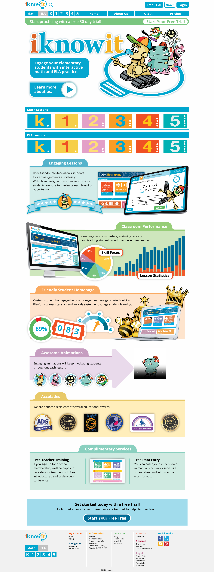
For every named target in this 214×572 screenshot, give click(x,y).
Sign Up (71, 539)
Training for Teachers (140, 545)
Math (31, 13)
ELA (43, 13)
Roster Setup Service (144, 548)
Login (183, 5)
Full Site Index (74, 548)
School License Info (96, 541)
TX (105, 548)
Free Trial (154, 5)
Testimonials (119, 539)
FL (102, 548)
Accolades (118, 541)
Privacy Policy (141, 556)
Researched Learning (97, 546)
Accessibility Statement (140, 564)
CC (100, 548)
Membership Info (95, 539)
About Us (92, 536)
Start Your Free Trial (107, 518)
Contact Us (140, 536)
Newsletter (118, 543)
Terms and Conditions (140, 559)
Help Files (93, 543)
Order (170, 5)
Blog (116, 536)
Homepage (73, 546)
